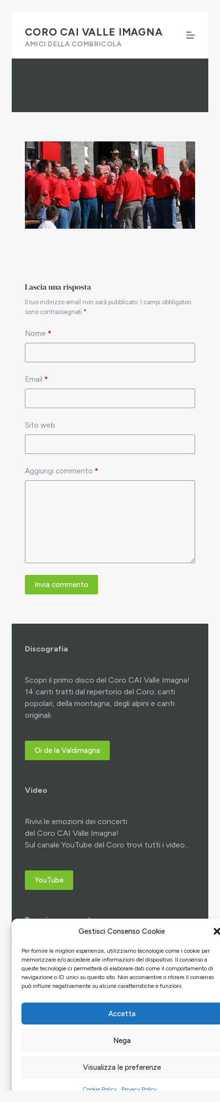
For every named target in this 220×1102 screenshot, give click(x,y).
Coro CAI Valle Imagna (94, 32)
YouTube (49, 880)
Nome (38, 333)
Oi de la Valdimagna (67, 750)
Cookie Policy (99, 1089)
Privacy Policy (139, 1089)
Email (36, 379)
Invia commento (61, 584)
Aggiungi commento (61, 471)
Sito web (40, 425)
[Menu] (190, 35)
